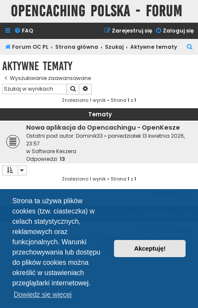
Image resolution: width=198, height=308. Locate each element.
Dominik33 (89, 135)
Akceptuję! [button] (150, 248)
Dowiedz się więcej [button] (43, 294)
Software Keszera (54, 151)
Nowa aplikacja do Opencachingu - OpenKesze (103, 127)
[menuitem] (23, 31)
